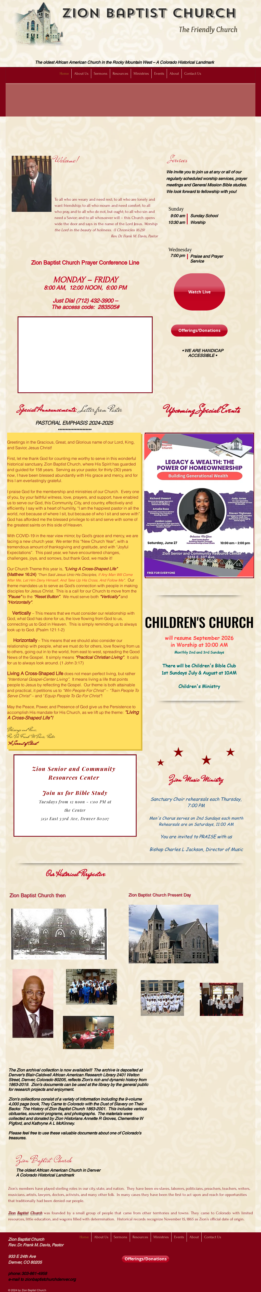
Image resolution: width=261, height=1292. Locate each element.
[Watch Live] (199, 292)
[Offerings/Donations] (199, 331)
